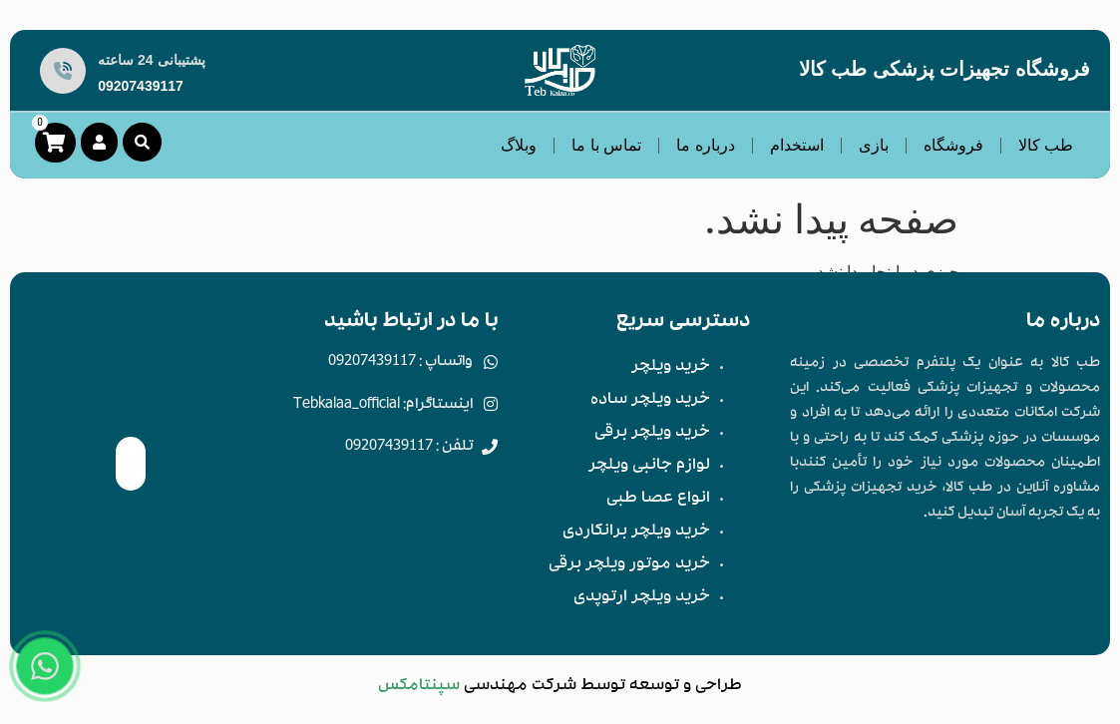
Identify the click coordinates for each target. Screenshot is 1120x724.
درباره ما (705, 145)
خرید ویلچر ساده (650, 401)
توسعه (654, 687)
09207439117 (141, 86)
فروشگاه (953, 145)
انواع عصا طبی (658, 500)
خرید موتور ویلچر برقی (629, 565)
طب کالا (1045, 145)
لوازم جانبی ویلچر (649, 467)
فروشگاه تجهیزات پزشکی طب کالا (944, 69)
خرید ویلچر (670, 368)
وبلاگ (519, 145)
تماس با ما (606, 145)
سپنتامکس (419, 687)
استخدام (797, 145)
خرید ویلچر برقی (652, 434)
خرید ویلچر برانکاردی (636, 533)
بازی (874, 145)
